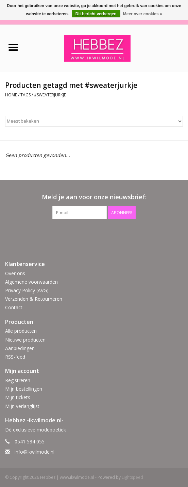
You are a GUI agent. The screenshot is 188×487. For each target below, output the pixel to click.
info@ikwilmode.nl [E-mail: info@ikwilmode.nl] (34, 452)
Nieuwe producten (25, 339)
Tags (25, 95)
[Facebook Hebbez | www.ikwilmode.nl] (88, 233)
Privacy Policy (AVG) (27, 290)
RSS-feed (15, 357)
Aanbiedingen (20, 348)
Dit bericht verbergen (96, 14)
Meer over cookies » (142, 14)
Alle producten (21, 331)
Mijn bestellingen (23, 389)
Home (11, 95)
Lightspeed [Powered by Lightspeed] (132, 477)
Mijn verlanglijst (22, 406)
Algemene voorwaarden (31, 282)
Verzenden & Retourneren (33, 299)
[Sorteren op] (94, 121)
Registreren (17, 380)
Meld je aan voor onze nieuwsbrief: (94, 197)
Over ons (15, 273)
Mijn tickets (17, 397)
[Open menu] (13, 47)
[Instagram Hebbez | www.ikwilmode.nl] (100, 233)
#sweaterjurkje (50, 95)
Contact (13, 307)
